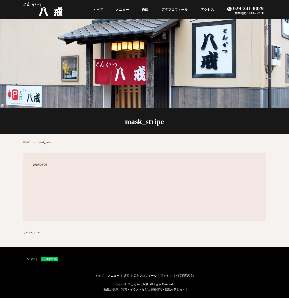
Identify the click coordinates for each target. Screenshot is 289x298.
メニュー (142, 9)
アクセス (210, 9)
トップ (124, 9)
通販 (159, 9)
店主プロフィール (183, 9)
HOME (26, 142)
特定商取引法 (185, 275)
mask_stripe (33, 232)
